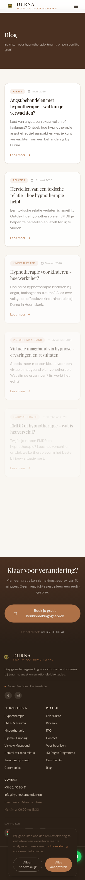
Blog (49, 768)
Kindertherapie (14, 731)
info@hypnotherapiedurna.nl (23, 795)
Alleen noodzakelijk (28, 864)
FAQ (49, 731)
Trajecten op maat (17, 760)
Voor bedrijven (56, 745)
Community (54, 760)
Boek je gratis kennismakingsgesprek (39, 615)
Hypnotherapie (14, 716)
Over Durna (53, 716)
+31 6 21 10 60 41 (52, 633)
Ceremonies (13, 768)
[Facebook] (8, 695)
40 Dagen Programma (60, 753)
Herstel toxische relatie (20, 753)
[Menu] (76, 6)
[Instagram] (18, 695)
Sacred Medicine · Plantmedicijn (26, 686)
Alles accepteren (58, 864)
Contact (51, 738)
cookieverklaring (56, 846)
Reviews (51, 723)
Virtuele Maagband (17, 745)
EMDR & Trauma (15, 723)
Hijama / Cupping (16, 738)
